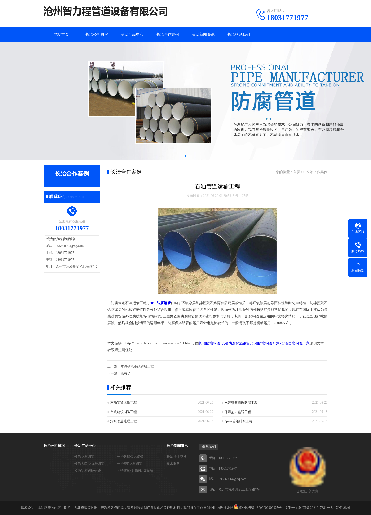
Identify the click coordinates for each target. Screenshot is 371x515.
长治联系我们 (238, 34)
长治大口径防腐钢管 (89, 464)
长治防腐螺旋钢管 (87, 471)
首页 (296, 172)
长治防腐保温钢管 (130, 456)
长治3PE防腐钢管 (129, 464)
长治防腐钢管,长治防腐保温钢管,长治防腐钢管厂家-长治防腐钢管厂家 (254, 343)
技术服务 (173, 464)
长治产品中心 (132, 34)
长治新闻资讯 (203, 34)
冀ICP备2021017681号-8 (315, 508)
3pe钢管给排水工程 (238, 421)
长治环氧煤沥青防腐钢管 (135, 471)
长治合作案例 (167, 34)
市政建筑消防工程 (123, 412)
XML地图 (343, 508)
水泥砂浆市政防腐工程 (137, 366)
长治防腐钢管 (84, 456)
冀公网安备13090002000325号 (260, 508)
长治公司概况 (96, 34)
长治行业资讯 (176, 456)
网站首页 (61, 34)
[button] (185, 156)
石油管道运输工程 (123, 403)
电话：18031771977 (223, 468)
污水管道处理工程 (123, 421)
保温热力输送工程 (238, 412)
